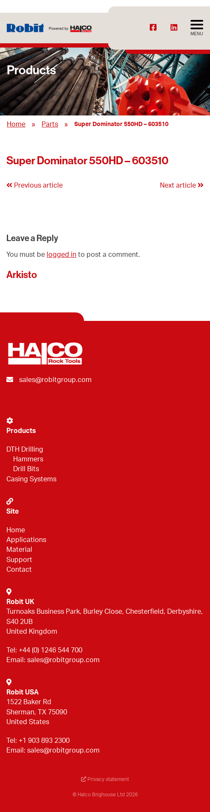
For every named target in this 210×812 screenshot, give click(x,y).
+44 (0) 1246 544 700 (50, 650)
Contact (19, 569)
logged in (61, 254)
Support (19, 559)
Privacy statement (105, 779)
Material (19, 549)
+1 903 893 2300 (44, 740)
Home (16, 124)
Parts (50, 124)
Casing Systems (31, 479)
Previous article (34, 185)
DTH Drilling (24, 449)
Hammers (28, 459)
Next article (182, 185)
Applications (26, 540)
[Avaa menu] (197, 28)
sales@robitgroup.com (55, 379)
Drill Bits (26, 469)
